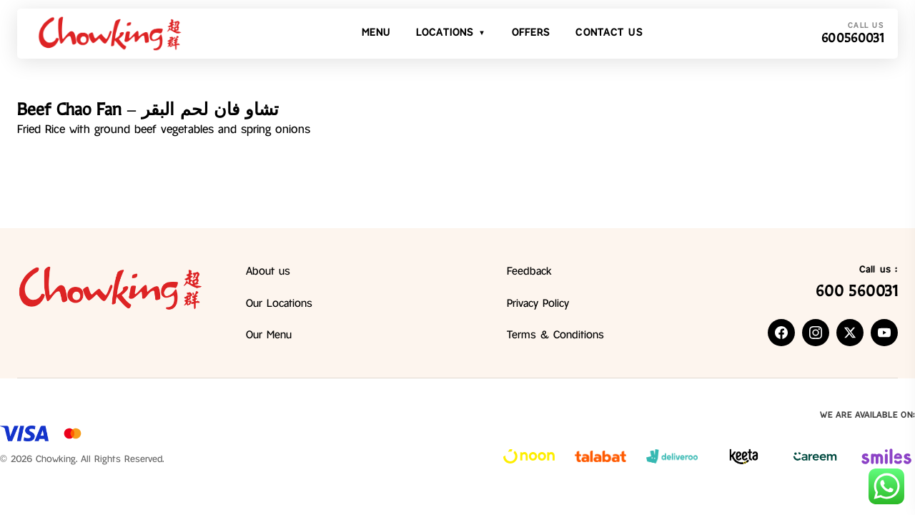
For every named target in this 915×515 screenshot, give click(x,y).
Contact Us (608, 33)
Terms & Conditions (555, 335)
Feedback (529, 272)
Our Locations (279, 304)
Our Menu (269, 335)
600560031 (852, 38)
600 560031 (857, 291)
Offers (531, 33)
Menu (376, 33)
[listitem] (781, 332)
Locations (451, 33)
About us (268, 272)
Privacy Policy (538, 304)
